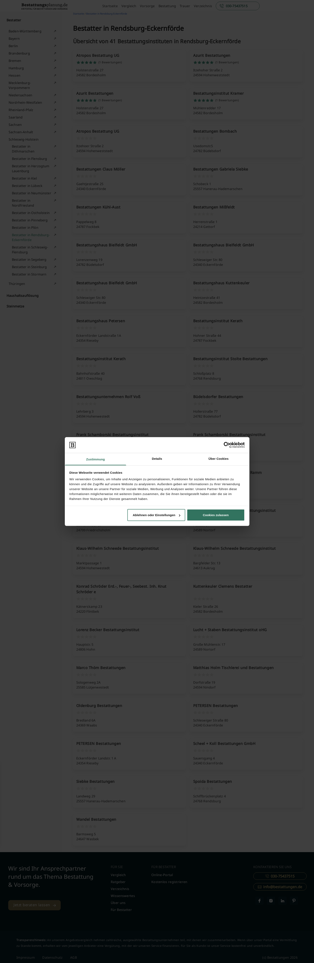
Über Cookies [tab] (219, 458)
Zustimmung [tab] (95, 459)
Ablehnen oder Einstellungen (156, 515)
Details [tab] (157, 458)
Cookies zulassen (216, 515)
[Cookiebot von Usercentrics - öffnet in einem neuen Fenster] (227, 445)
